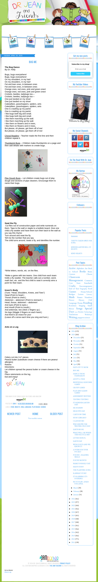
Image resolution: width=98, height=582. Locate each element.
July (74, 355)
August (76, 351)
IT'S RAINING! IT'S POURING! (80, 478)
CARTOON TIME (79, 415)
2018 (73, 519)
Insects (17, 407)
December (77, 338)
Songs (79, 309)
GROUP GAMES (79, 388)
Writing (73, 318)
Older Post (56, 414)
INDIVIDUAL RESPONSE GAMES (82, 384)
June (75, 358)
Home (35, 414)
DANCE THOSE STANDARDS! (79, 375)
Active (72, 268)
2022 (73, 506)
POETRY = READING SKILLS (81, 456)
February (76, 492)
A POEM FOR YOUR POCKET (80, 451)
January (76, 495)
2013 (73, 536)
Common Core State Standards (80, 282)
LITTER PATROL (79, 438)
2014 (73, 533)
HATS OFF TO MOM (80, 368)
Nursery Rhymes (76, 300)
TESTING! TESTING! (80, 400)
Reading (87, 303)
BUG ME (76, 371)
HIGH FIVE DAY (79, 412)
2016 (73, 526)
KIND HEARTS (76, 254)
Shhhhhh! (74, 237)
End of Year (74, 289)
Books (83, 272)
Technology (88, 312)
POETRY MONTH (79, 461)
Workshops (88, 315)
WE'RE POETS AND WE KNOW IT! (81, 446)
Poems (80, 303)
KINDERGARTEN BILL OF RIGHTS (81, 249)
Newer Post (14, 414)
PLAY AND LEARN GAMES (80, 392)
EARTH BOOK (78, 430)
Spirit (76, 312)
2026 (73, 332)
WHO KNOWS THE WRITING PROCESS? (81, 426)
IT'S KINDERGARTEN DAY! (81, 404)
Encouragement (85, 286)
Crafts (72, 286)
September (77, 348)
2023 (73, 503)
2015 (73, 529)
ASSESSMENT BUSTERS (82, 397)
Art (86, 269)
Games (72, 292)
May (75, 361)
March (75, 488)
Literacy (89, 295)
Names (79, 298)
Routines (72, 306)
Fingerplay (83, 289)
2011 (73, 543)
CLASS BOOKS (78, 421)
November (77, 341)
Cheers (89, 274)
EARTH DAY (77, 442)
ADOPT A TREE (79, 379)
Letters (80, 294)
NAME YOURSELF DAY (81, 464)
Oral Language (26, 407)
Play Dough (36, 407)
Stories (80, 312)
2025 (73, 335)
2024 (73, 499)
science (43, 407)
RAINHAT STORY (79, 474)
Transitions (73, 315)
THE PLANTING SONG (82, 470)
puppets (80, 318)
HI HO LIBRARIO (79, 418)
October (76, 345)
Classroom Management (76, 279)
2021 (73, 509)
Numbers (88, 298)
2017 (73, 523)
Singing (82, 306)
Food (12, 407)
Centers (72, 274)
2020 (73, 513)
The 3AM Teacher (55, 566)
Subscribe (80, 74)
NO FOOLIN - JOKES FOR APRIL (81, 483)
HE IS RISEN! (78, 408)
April (75, 365)
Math (72, 297)
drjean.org (7, 572)
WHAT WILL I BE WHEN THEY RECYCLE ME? (82, 434)
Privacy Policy (65, 564)
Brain (90, 272)
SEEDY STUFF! (78, 467)
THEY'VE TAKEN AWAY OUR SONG (81, 242)
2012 (73, 539)
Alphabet (80, 269)
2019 (73, 516)
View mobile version (35, 418)
